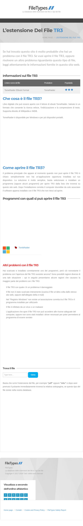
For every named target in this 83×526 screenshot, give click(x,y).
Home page (47, 38)
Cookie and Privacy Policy (35, 510)
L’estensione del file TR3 (68, 38)
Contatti (19, 510)
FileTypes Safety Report (56, 510)
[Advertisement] (41, 142)
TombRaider (24, 247)
